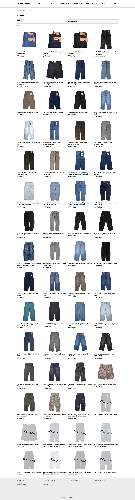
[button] (115, 3)
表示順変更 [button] (73, 21)
